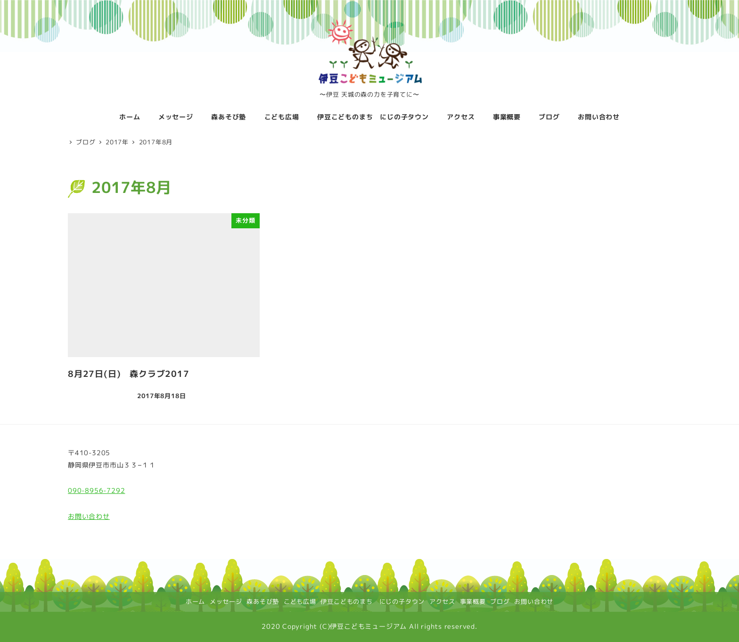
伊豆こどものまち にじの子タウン (372, 601)
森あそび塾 (262, 601)
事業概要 (473, 601)
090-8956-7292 (96, 490)
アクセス (442, 601)
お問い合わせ (89, 516)
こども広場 (300, 601)
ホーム (195, 601)
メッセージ (226, 601)
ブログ (499, 601)
